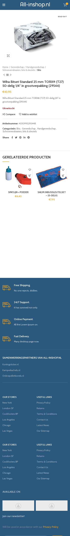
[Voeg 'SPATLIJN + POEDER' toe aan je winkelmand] (30, 176)
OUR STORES (9, 397)
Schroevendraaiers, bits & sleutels (18, 70)
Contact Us (42, 419)
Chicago (6, 425)
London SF (8, 408)
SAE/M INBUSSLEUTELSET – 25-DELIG (52, 194)
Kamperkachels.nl (11, 370)
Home (5, 67)
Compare (10, 114)
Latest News (43, 425)
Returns (40, 408)
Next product (11, 75)
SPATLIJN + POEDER (18, 192)
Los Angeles (8, 419)
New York (7, 402)
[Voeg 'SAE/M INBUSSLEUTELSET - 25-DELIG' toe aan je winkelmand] (63, 176)
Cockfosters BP (10, 413)
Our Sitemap (43, 430)
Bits (39, 70)
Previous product (4, 75)
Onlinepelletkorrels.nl (13, 375)
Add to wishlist (29, 114)
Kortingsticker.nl (10, 364)
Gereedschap (17, 67)
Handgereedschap (35, 67)
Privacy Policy (43, 402)
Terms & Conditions (47, 413)
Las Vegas (7, 430)
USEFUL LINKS (44, 397)
